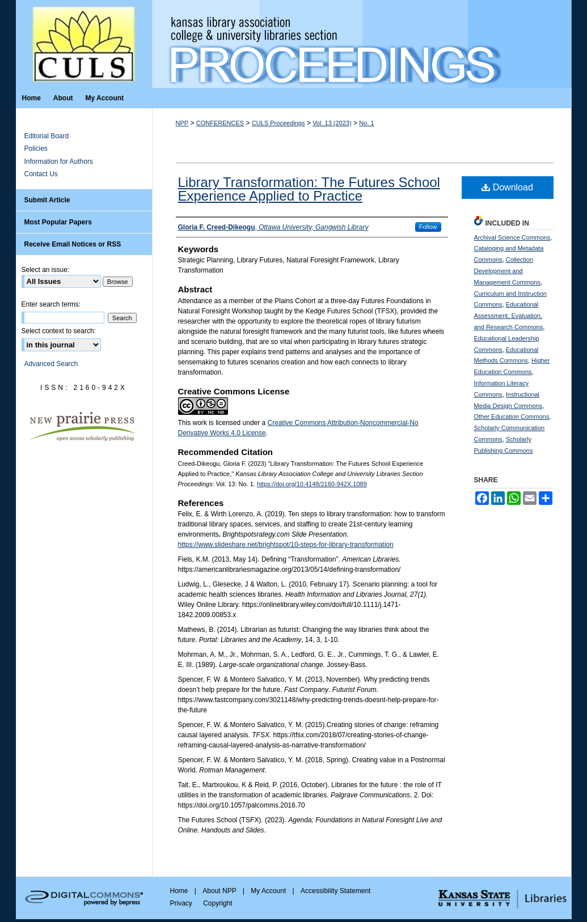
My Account (269, 891)
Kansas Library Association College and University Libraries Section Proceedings (362, 44)
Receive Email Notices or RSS (72, 244)
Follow (428, 226)
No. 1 (366, 123)
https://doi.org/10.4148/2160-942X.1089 (312, 484)
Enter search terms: (51, 304)
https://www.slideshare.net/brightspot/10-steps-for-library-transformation (286, 545)
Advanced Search (51, 364)
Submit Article (47, 200)
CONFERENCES (220, 123)
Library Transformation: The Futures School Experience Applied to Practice (309, 189)
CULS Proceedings (278, 123)
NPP (182, 123)
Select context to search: (59, 331)
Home (180, 891)
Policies (36, 148)
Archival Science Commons (512, 237)
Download (507, 187)
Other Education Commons (512, 416)
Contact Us (41, 174)
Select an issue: (46, 270)
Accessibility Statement (335, 891)
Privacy (182, 903)
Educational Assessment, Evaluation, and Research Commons (508, 315)
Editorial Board (46, 136)
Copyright (217, 903)
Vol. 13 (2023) (332, 123)
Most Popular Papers (58, 222)
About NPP (220, 891)
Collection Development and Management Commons (507, 271)
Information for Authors (58, 161)
